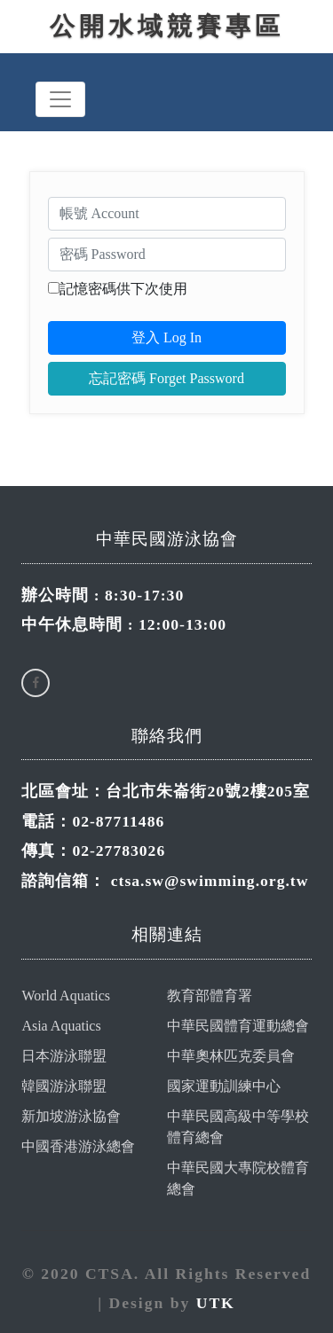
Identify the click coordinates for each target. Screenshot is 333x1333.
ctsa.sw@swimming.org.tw (210, 881)
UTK (215, 1303)
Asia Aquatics (60, 1025)
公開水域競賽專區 (167, 26)
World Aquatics (65, 995)
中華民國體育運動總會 (238, 1025)
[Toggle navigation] (60, 99)
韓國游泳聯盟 (64, 1086)
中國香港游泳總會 (78, 1146)
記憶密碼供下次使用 (123, 288)
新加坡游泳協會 (71, 1116)
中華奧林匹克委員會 (231, 1055)
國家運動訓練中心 (224, 1086)
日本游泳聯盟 (64, 1055)
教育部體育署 (209, 995)
